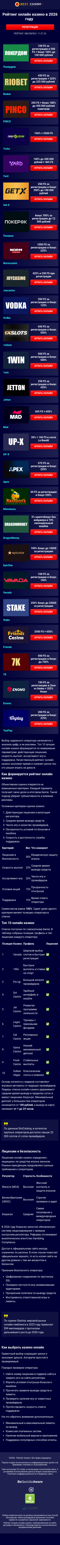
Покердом (9, 66)
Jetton (7, 399)
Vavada (7, 592)
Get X (6, 205)
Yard (5, 176)
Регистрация (30, 27)
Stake (6, 620)
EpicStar (8, 565)
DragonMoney (11, 538)
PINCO (7, 121)
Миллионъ (9, 509)
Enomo (7, 703)
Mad (5, 427)
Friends (7, 647)
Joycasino (9, 290)
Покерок (8, 235)
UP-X (6, 454)
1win (6, 372)
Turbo (6, 148)
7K (4, 674)
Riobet (7, 94)
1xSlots (7, 345)
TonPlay (7, 730)
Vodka (6, 317)
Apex (6, 481)
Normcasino (10, 263)
